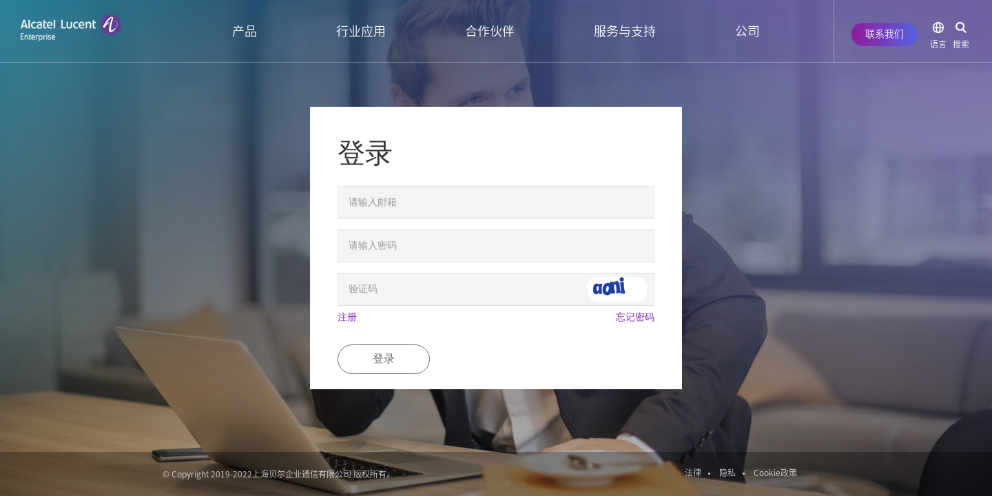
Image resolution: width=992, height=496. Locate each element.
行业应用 (361, 31)
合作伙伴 (490, 31)
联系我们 (884, 34)
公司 (747, 31)
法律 (693, 472)
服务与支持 (625, 31)
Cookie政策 (775, 472)
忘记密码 (635, 317)
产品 (244, 31)
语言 (938, 44)
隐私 (727, 472)
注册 (347, 317)
